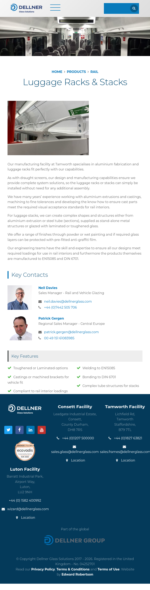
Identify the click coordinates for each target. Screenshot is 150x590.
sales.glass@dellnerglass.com (75, 449)
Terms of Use (109, 569)
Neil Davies (47, 288)
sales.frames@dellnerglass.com (125, 449)
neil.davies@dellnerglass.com (68, 301)
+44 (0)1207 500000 (75, 438)
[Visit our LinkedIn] (30, 430)
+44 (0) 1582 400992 (25, 500)
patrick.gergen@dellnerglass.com (71, 332)
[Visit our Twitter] (8, 430)
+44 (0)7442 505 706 (60, 307)
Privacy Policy (43, 569)
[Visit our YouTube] (42, 430)
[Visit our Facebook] (19, 430)
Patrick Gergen (51, 318)
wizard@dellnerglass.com (25, 509)
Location (75, 460)
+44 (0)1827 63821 (125, 438)
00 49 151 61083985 (59, 338)
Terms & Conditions (73, 569)
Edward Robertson (77, 574)
